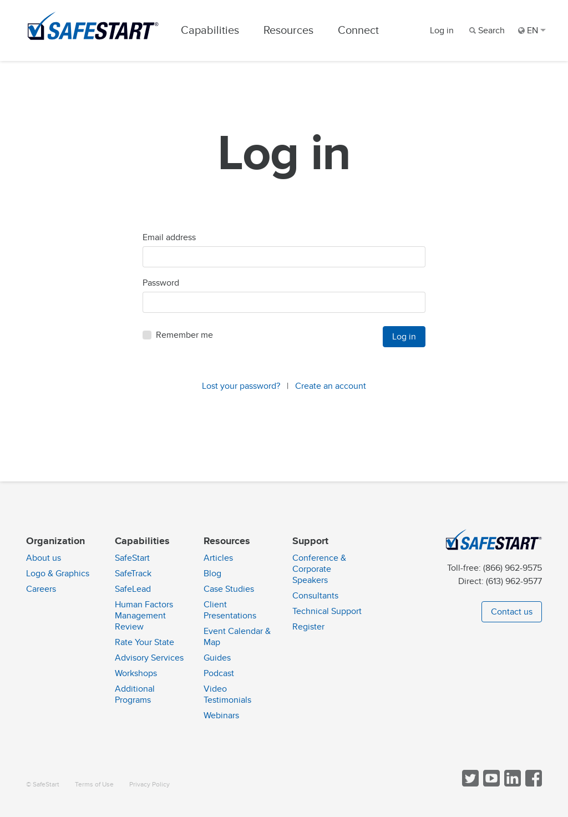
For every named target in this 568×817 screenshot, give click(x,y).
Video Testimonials (227, 694)
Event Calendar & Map (237, 637)
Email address (169, 237)
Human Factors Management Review (144, 615)
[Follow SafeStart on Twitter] (469, 784)
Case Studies (229, 589)
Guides (217, 657)
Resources (288, 30)
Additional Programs (135, 694)
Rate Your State (144, 642)
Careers (41, 589)
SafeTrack (133, 573)
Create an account (330, 386)
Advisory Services (149, 657)
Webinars (221, 715)
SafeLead (133, 589)
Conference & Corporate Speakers (319, 569)
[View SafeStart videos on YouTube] (490, 784)
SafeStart (132, 558)
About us (43, 558)
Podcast (219, 673)
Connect (358, 30)
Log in (442, 30)
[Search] (486, 30)
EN (532, 30)
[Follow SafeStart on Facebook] (532, 784)
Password (161, 282)
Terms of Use (94, 784)
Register (308, 626)
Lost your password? (241, 386)
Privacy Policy (149, 784)
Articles (218, 558)
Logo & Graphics (57, 573)
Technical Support (327, 611)
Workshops (136, 673)
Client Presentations (230, 610)
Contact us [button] (511, 611)
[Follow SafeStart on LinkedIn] (511, 784)
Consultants (315, 595)
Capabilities (210, 30)
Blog (212, 573)
